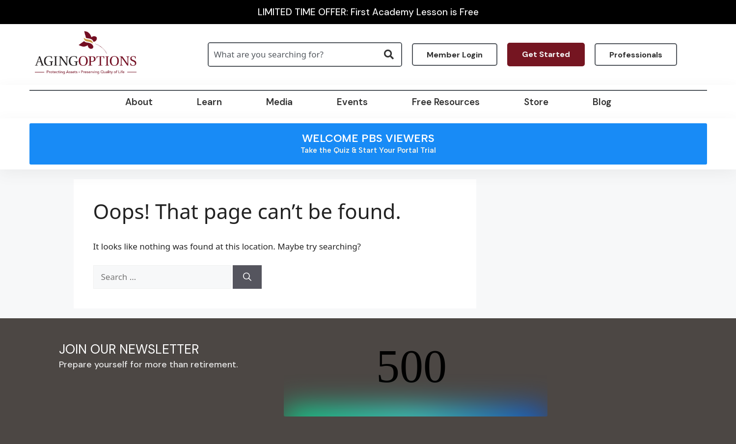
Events (352, 102)
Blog (602, 102)
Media (279, 102)
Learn (209, 102)
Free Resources (446, 102)
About (139, 102)
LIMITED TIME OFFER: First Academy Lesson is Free (368, 12)
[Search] (247, 277)
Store (536, 102)
